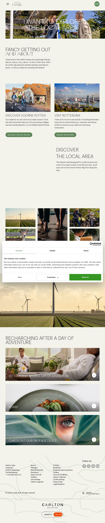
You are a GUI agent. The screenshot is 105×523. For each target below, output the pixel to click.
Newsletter (57, 468)
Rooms (33, 465)
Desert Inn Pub (36, 475)
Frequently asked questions (63, 470)
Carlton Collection (59, 477)
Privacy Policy (58, 482)
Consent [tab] (19, 250)
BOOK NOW (97, 4)
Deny (20, 277)
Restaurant (35, 472)
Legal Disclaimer (59, 484)
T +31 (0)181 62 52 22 (13, 475)
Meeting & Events (37, 470)
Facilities (34, 477)
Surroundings (35, 479)
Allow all (85, 277)
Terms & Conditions (60, 475)
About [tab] (86, 250)
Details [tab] (52, 250)
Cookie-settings (58, 479)
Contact (56, 465)
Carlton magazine (37, 482)
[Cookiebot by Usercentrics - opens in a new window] (91, 244)
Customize (52, 277)
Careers (56, 472)
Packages (34, 468)
